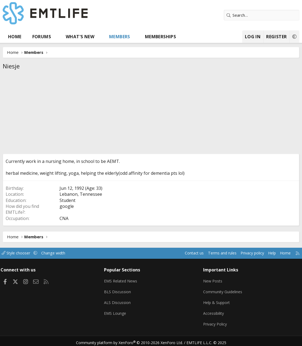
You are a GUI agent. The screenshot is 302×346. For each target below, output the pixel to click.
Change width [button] (59, 253)
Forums (41, 37)
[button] (56, 36)
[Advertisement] (151, 113)
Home (15, 37)
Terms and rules (213, 253)
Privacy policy (245, 253)
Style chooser (21, 253)
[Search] (261, 15)
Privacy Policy (214, 321)
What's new (80, 37)
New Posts (212, 279)
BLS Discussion (119, 290)
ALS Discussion (119, 300)
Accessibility (213, 311)
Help (266, 253)
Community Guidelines (222, 290)
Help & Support (216, 300)
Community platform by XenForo (132, 339)
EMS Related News (123, 279)
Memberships (160, 37)
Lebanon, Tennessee (81, 194)
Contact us (184, 253)
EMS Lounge (116, 311)
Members (119, 37)
